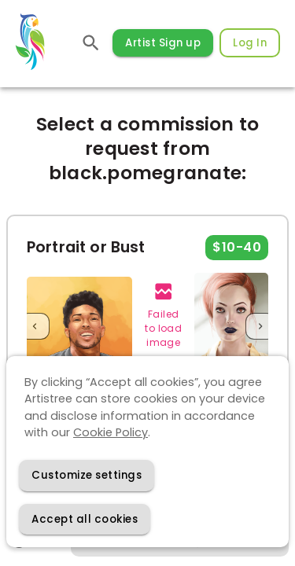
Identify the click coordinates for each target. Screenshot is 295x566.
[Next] (260, 325)
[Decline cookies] (86, 475)
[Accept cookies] (84, 519)
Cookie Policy (110, 432)
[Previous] (34, 325)
